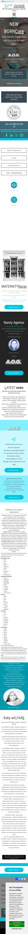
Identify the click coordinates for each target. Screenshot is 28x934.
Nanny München (14, 67)
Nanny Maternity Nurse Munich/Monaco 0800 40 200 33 (14, 74)
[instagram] (21, 135)
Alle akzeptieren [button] (17, 922)
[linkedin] (11, 135)
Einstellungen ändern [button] (17, 928)
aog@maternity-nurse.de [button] (9, 1)
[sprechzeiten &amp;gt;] (14, 373)
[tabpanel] (14, 1)
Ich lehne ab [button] (17, 925)
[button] (2, 1)
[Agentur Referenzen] (14, 150)
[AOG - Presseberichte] (14, 173)
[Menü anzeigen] (14, 14)
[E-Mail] (14, 158)
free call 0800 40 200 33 (14, 125)
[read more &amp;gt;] (14, 307)
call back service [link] (14, 83)
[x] (16, 135)
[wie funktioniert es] (14, 165)
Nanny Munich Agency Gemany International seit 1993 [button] (14, 131)
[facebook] (6, 135)
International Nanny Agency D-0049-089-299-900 (14, 97)
